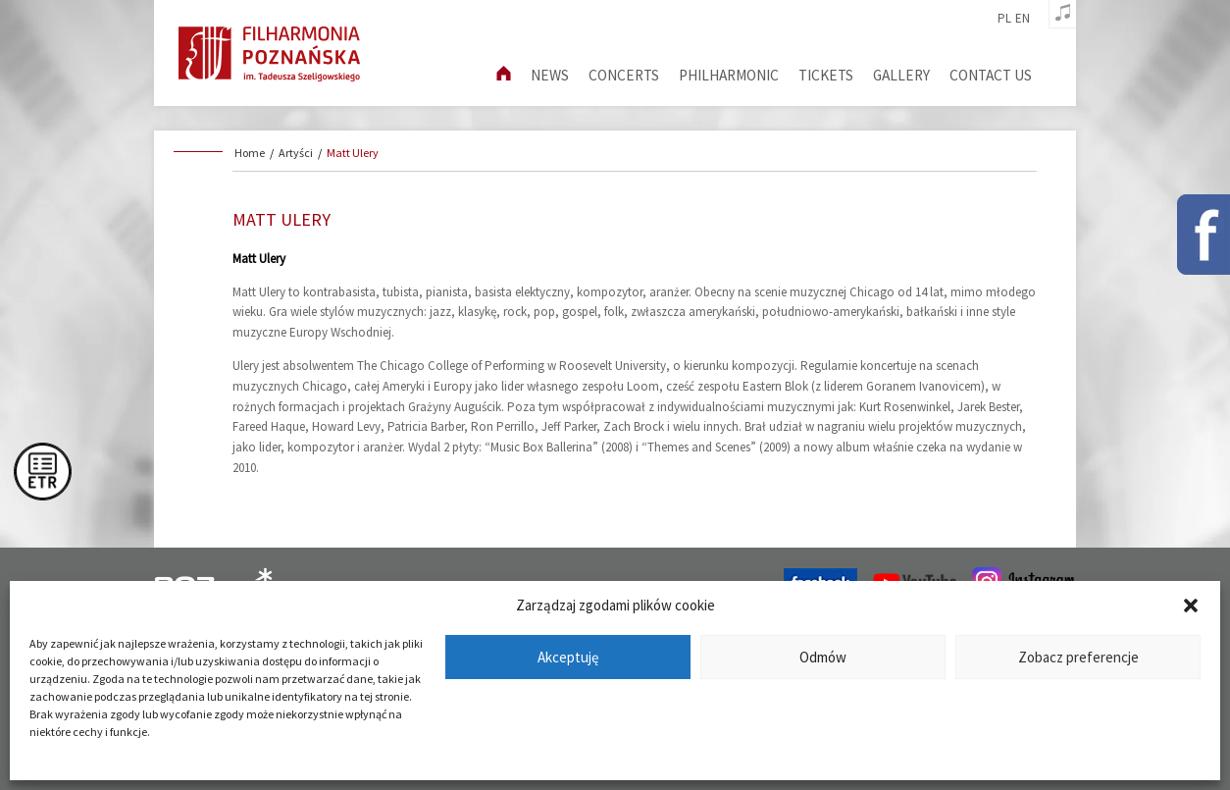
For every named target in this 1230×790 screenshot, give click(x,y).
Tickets (825, 75)
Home (249, 152)
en (1022, 18)
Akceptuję (568, 657)
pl (1004, 18)
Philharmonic (729, 75)
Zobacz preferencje (1078, 657)
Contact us (990, 75)
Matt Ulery (353, 152)
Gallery (901, 75)
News (550, 75)
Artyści (296, 152)
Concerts (624, 75)
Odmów (822, 657)
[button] (1191, 605)
